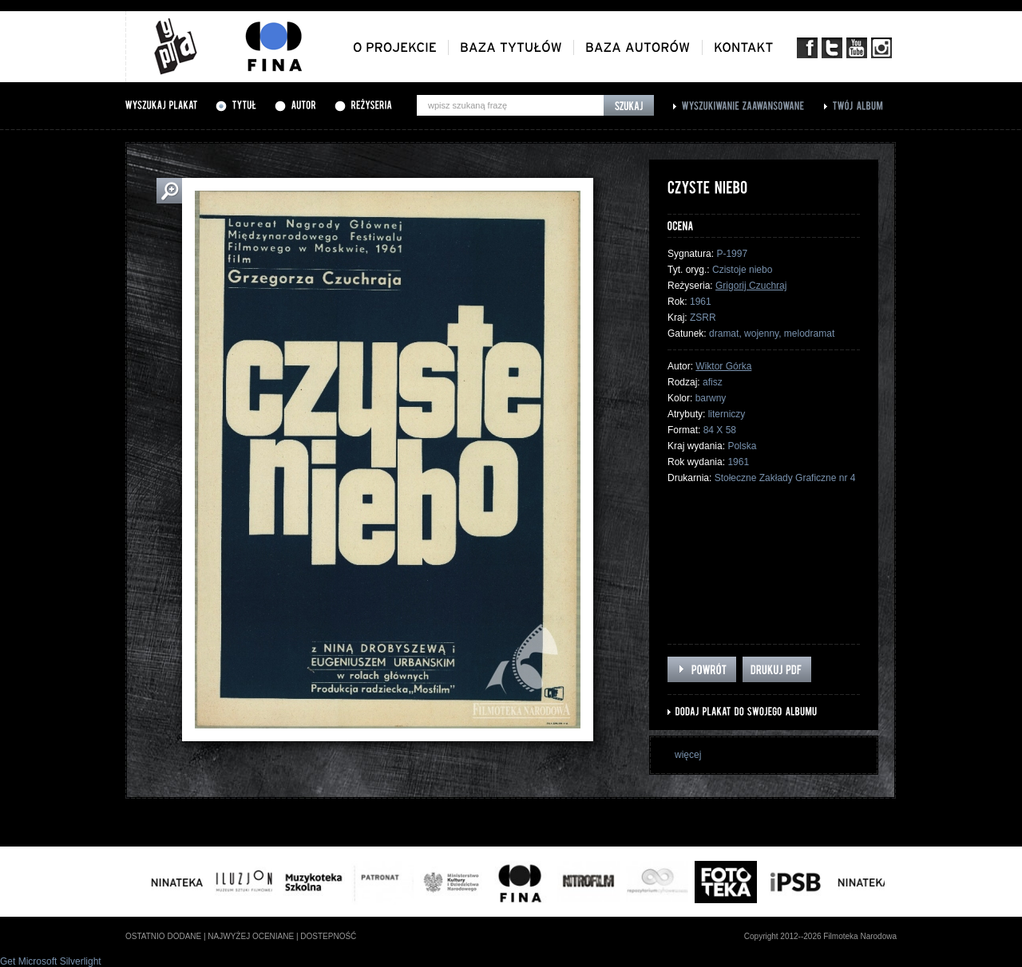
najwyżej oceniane (251, 936)
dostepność (328, 936)
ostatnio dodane (163, 936)
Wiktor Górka (723, 366)
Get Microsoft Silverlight (50, 961)
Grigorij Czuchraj (750, 285)
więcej (688, 754)
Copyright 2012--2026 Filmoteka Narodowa (820, 936)
